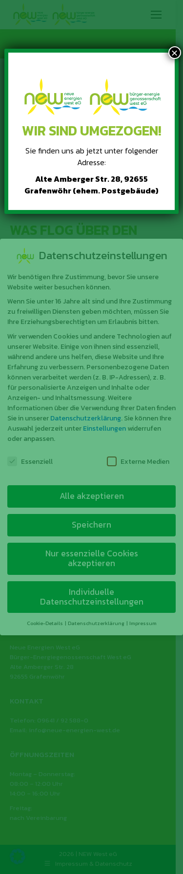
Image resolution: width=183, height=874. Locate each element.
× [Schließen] (174, 52)
